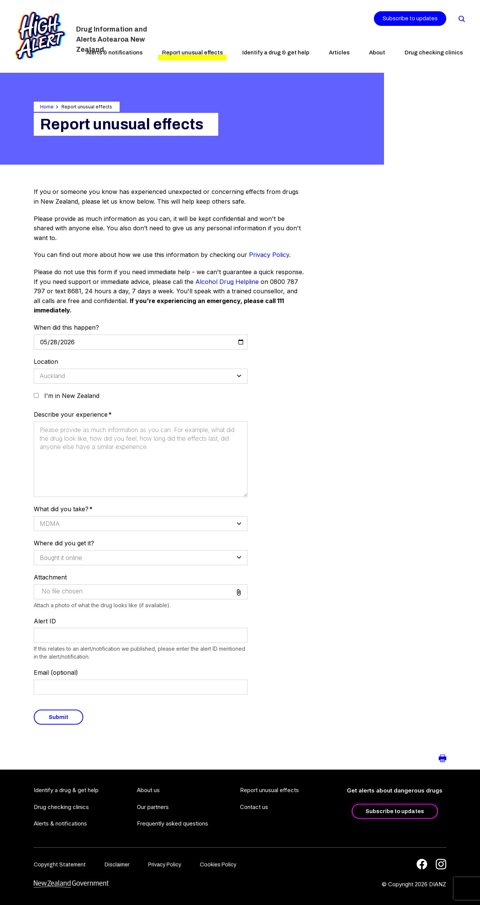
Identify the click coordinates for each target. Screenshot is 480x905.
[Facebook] (422, 864)
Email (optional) (56, 672)
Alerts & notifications (114, 53)
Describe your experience (71, 414)
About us (148, 790)
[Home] (40, 35)
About (377, 53)
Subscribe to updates (410, 18)
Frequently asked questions (172, 823)
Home (47, 107)
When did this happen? (66, 327)
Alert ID (45, 621)
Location (46, 361)
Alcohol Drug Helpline (227, 281)
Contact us (254, 806)
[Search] (461, 18)
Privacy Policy (269, 254)
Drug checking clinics (434, 53)
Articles (339, 53)
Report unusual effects (192, 53)
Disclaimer (117, 864)
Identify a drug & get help (275, 53)
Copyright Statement (60, 864)
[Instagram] (441, 864)
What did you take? (61, 509)
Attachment (50, 577)
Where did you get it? (64, 543)
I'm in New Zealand (71, 395)
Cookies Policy (218, 864)
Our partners (153, 806)
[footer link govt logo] (71, 884)
